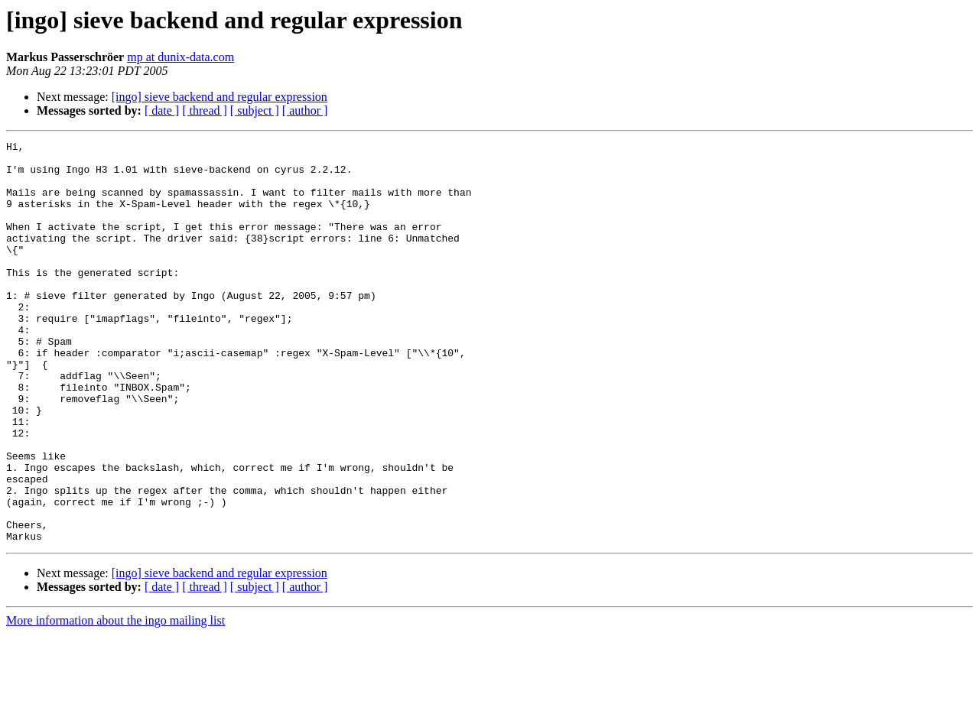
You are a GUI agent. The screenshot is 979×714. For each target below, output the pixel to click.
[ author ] (305, 110)
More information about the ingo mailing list (115, 700)
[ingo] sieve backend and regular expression (219, 96)
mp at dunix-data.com (180, 56)
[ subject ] (254, 110)
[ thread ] (204, 110)
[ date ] (162, 110)
